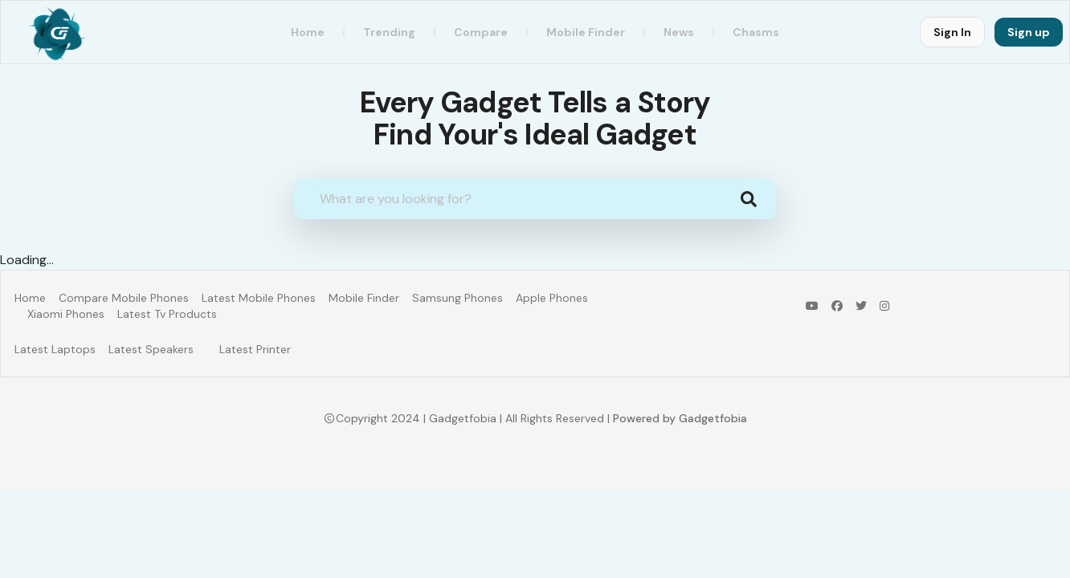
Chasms (756, 32)
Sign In (952, 32)
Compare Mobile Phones (124, 298)
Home (308, 32)
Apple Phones (552, 298)
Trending (389, 32)
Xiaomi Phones (65, 314)
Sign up (1028, 32)
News (679, 32)
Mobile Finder (364, 298)
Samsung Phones (457, 298)
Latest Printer (255, 349)
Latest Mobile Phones (259, 298)
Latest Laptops (55, 349)
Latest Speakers (151, 349)
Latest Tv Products (167, 314)
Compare (481, 32)
